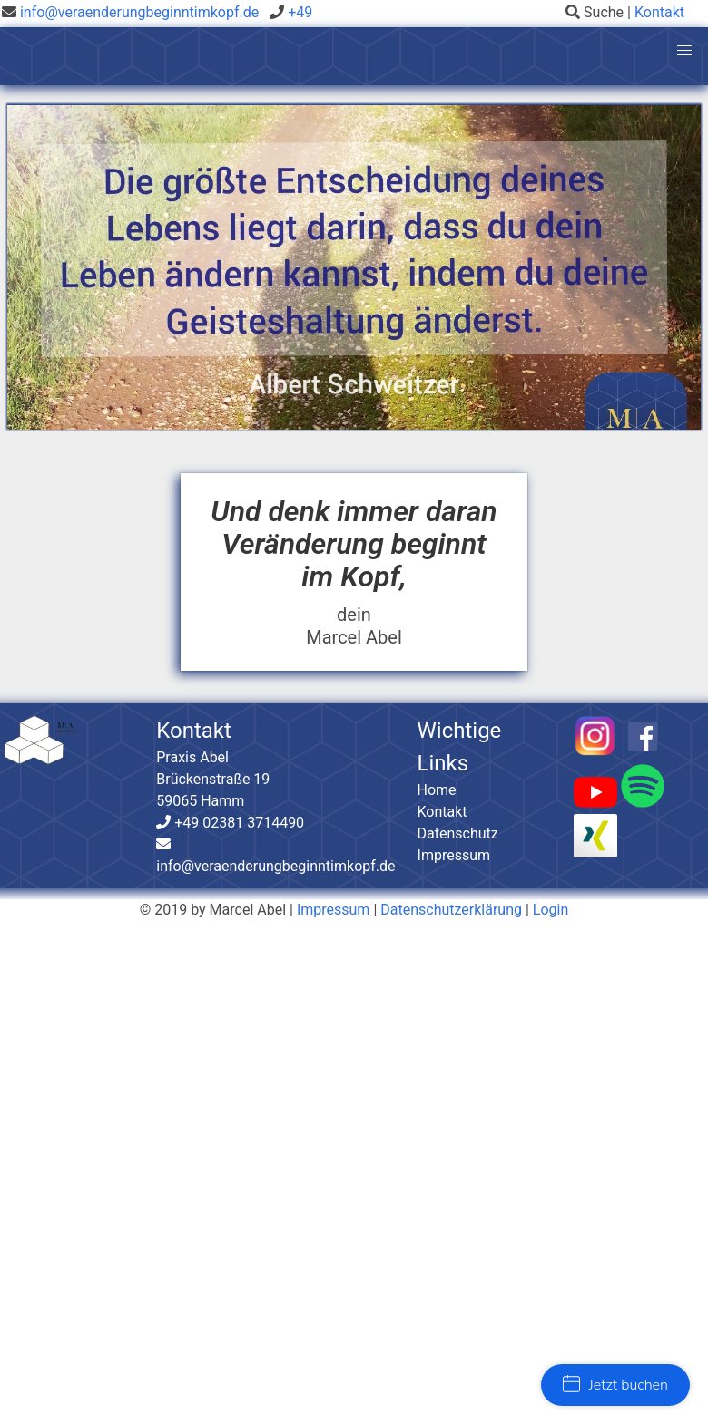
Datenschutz (458, 833)
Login (550, 909)
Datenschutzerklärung (451, 909)
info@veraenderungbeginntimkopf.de (139, 12)
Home (437, 790)
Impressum (454, 855)
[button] (684, 50)
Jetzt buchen (615, 1385)
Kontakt (659, 12)
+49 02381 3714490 (237, 822)
